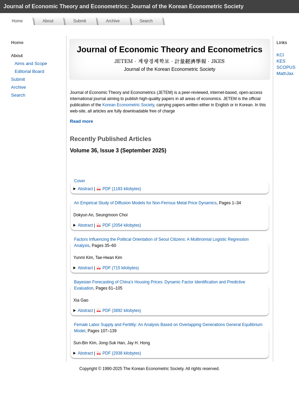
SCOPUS (286, 67)
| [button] (109, 188)
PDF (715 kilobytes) (117, 267)
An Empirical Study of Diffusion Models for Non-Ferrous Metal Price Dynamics (145, 202)
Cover (79, 180)
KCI (280, 54)
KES (281, 61)
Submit (79, 21)
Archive (113, 21)
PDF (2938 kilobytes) (118, 353)
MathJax (285, 73)
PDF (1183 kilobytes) (118, 188)
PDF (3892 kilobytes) (118, 310)
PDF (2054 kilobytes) (118, 225)
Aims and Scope (30, 63)
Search (146, 21)
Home (17, 21)
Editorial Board (29, 71)
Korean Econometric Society (128, 104)
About (48, 21)
